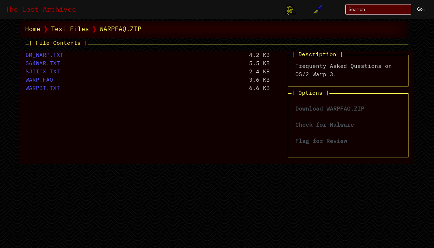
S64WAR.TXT (43, 63)
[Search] (378, 9)
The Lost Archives (41, 9)
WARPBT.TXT (43, 88)
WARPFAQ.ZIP (120, 29)
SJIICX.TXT (43, 72)
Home (32, 29)
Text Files (70, 29)
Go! (421, 9)
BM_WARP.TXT (44, 55)
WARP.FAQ (39, 80)
